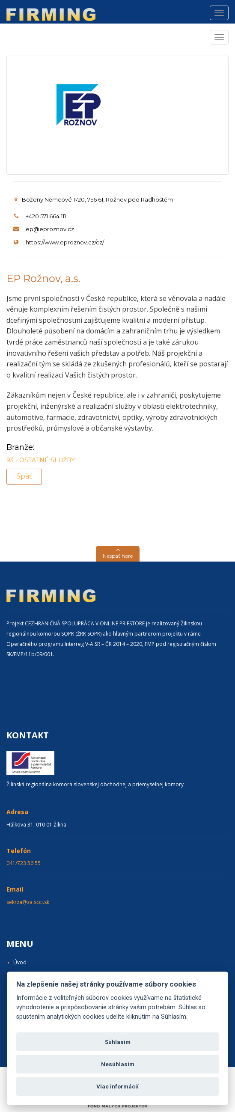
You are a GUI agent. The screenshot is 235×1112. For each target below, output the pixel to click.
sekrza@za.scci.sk (27, 902)
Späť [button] (24, 476)
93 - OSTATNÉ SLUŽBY (40, 460)
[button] (118, 554)
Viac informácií (117, 1086)
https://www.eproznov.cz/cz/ (65, 242)
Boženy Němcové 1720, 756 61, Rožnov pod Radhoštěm (94, 199)
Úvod (20, 962)
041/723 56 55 (23, 863)
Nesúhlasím (117, 1064)
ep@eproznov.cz (50, 229)
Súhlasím (118, 1041)
